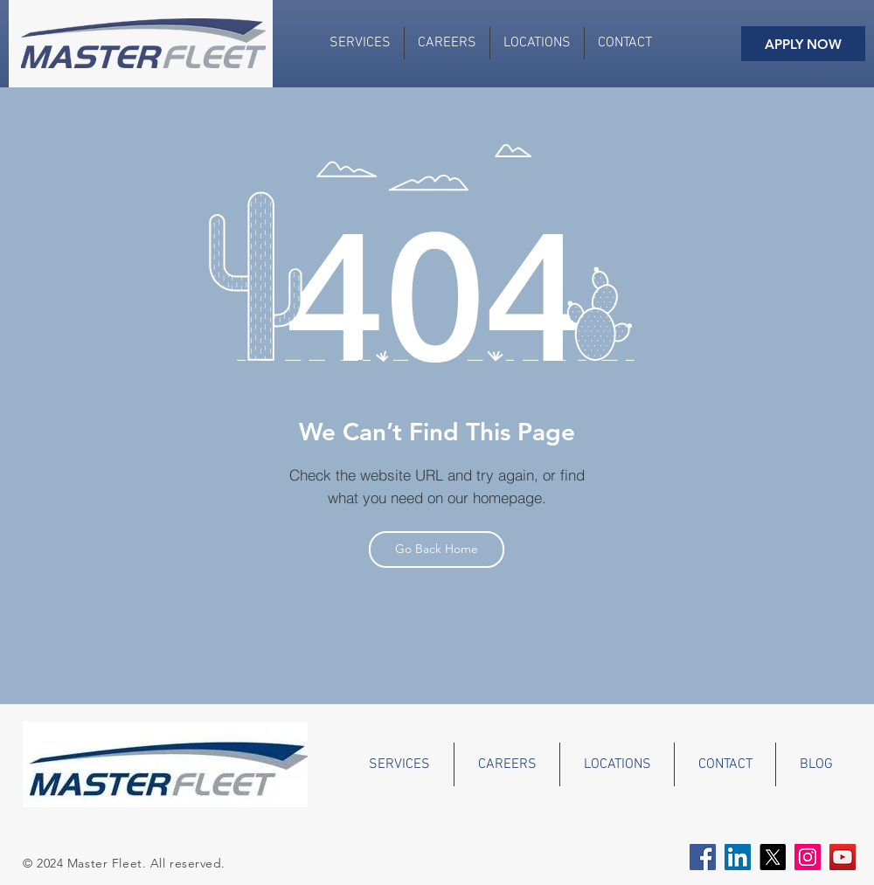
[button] (537, 43)
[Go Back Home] (436, 549)
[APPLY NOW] (803, 43)
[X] (773, 857)
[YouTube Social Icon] (842, 857)
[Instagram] (807, 857)
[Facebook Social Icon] (703, 857)
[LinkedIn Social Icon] (738, 857)
